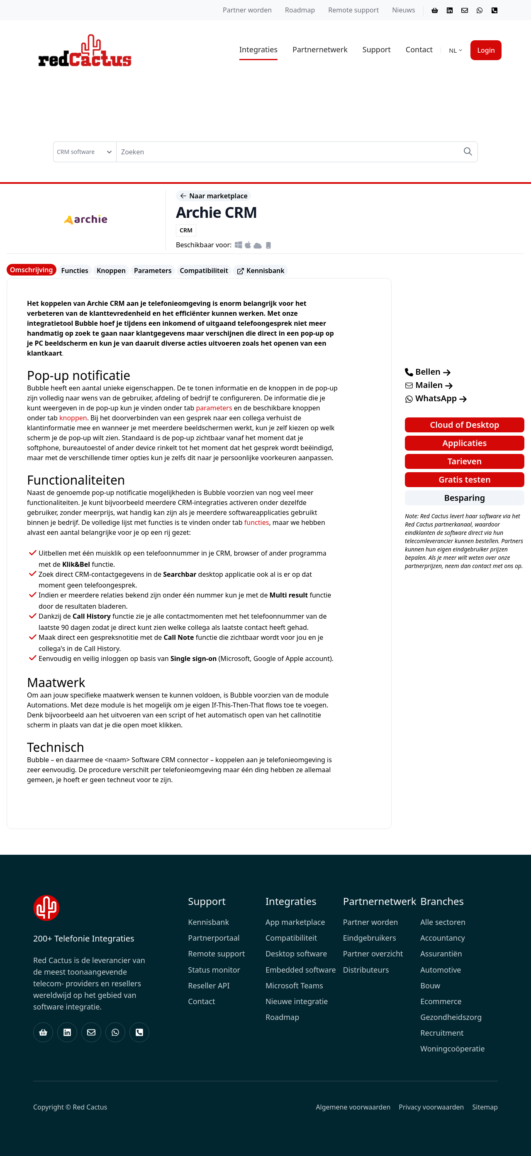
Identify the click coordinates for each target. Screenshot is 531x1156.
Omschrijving (31, 269)
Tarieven (465, 461)
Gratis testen (464, 479)
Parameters (153, 270)
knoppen (73, 417)
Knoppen (111, 270)
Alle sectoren (442, 922)
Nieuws (403, 10)
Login (486, 50)
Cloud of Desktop (464, 424)
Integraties (258, 49)
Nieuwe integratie (297, 1001)
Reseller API (208, 985)
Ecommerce (440, 1001)
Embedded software (301, 970)
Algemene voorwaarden (353, 1107)
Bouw (430, 985)
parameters (214, 407)
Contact (419, 49)
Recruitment (441, 1033)
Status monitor (214, 970)
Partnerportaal (213, 938)
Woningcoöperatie (452, 1049)
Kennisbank (260, 271)
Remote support (353, 10)
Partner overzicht (373, 953)
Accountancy (442, 938)
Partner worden (247, 10)
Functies (74, 270)
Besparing (464, 497)
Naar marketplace (213, 195)
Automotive (440, 970)
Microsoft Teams (294, 985)
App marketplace (295, 922)
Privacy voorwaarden (431, 1107)
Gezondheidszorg (451, 1017)
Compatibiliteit (204, 270)
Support (377, 49)
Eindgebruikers (369, 938)
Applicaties (465, 443)
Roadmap (300, 10)
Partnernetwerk (320, 49)
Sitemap (485, 1107)
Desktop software (296, 953)
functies (256, 522)
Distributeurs (366, 970)
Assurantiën (441, 953)
